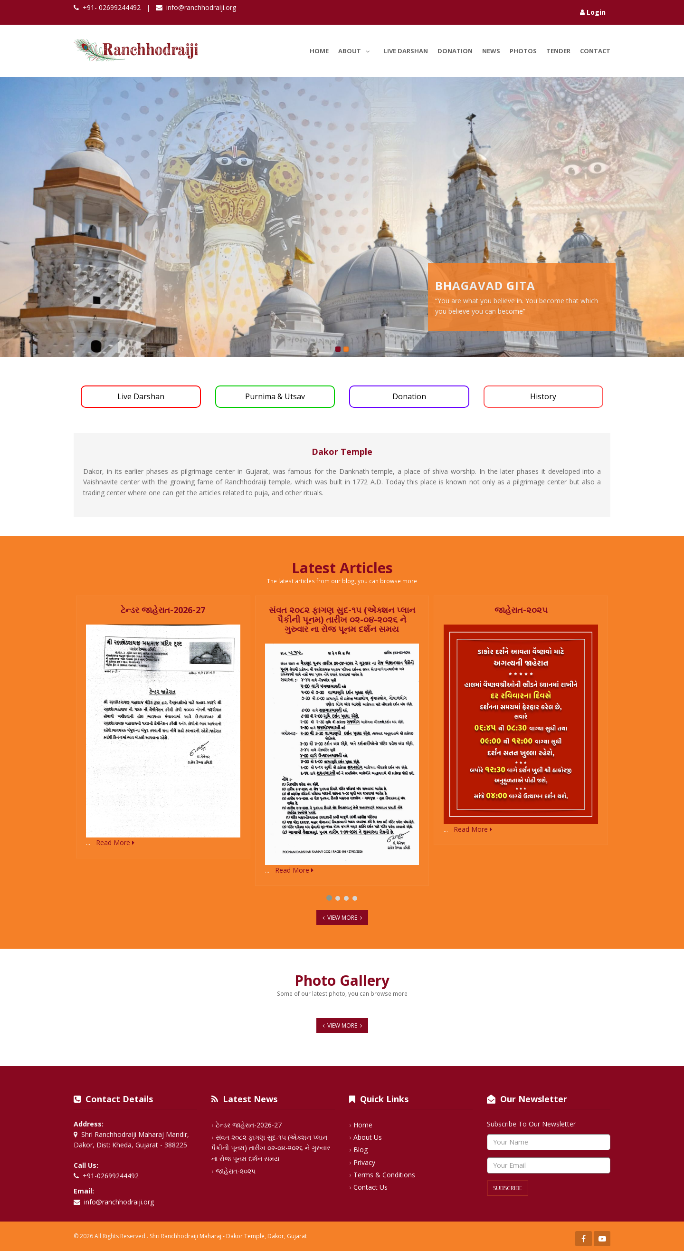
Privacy (364, 1162)
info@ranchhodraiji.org (201, 7)
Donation (455, 51)
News (491, 51)
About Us (367, 1137)
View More (342, 918)
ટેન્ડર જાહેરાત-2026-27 (249, 1124)
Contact (595, 51)
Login (593, 12)
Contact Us (370, 1187)
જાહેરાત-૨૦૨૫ (236, 1170)
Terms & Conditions (384, 1174)
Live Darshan (406, 51)
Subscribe (507, 1188)
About (356, 49)
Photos (523, 51)
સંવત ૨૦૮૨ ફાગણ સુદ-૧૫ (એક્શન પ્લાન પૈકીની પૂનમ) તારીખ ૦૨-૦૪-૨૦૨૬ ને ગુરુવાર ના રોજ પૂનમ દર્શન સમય (270, 1148)
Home (319, 51)
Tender (558, 51)
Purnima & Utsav (275, 396)
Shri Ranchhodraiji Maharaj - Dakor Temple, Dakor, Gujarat (228, 1236)
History (543, 396)
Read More (115, 842)
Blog (360, 1149)
